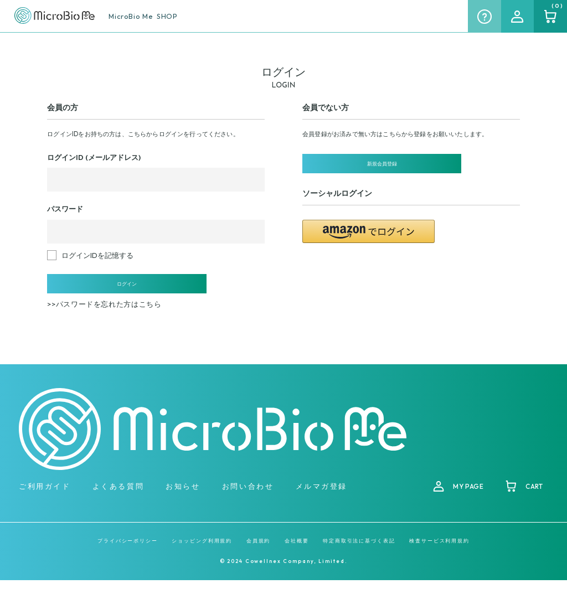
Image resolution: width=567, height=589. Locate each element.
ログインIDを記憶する (97, 255)
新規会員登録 (369, 168)
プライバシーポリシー (127, 549)
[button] (368, 239)
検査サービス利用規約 (439, 549)
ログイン (113, 288)
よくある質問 (118, 494)
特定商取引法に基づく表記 (359, 549)
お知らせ (183, 494)
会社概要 (297, 549)
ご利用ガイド (44, 494)
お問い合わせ (248, 494)
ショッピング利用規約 (202, 549)
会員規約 (258, 549)
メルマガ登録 (321, 494)
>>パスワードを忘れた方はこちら (104, 312)
